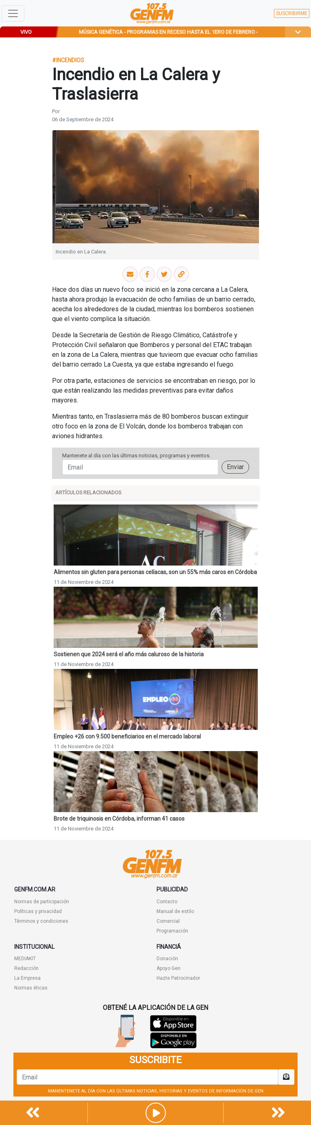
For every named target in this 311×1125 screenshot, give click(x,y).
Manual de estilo (175, 911)
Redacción (26, 968)
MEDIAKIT (25, 958)
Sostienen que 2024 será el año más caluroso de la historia (129, 654)
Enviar (235, 467)
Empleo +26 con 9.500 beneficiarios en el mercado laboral (127, 736)
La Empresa (27, 978)
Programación (172, 931)
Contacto (167, 901)
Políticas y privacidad (38, 911)
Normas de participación (41, 901)
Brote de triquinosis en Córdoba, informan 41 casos (119, 818)
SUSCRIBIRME (291, 13)
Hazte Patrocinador (178, 978)
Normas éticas (31, 988)
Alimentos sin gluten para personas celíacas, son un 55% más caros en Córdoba (155, 572)
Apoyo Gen (169, 968)
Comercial (168, 921)
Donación (167, 958)
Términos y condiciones (41, 921)
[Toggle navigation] (13, 13)
